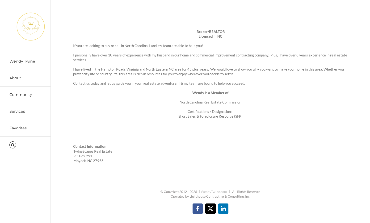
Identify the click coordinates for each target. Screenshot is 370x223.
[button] (25, 145)
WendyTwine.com (214, 192)
